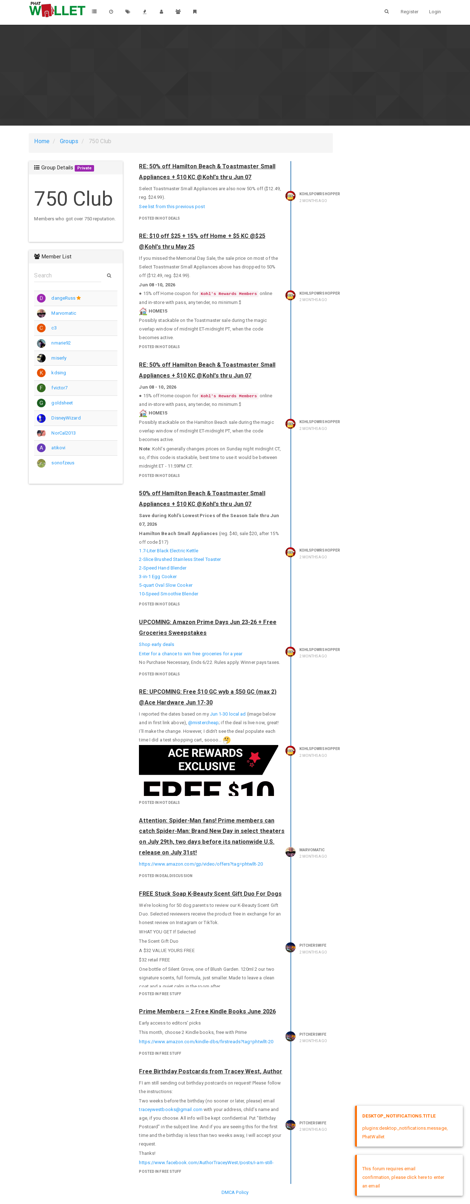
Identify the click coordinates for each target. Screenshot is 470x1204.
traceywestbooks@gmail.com (171, 1109)
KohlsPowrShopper (319, 194)
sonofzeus (62, 462)
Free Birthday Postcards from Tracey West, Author (210, 1071)
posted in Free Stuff (160, 994)
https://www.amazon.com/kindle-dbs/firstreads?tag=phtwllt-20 (206, 1041)
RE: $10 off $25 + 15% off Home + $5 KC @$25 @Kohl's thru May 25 (202, 241)
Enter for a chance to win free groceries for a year (190, 653)
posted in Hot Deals (159, 218)
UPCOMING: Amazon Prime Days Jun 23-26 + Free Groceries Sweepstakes (207, 627)
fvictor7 (59, 387)
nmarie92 (61, 343)
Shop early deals (156, 644)
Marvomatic (63, 313)
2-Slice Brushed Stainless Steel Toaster (180, 559)
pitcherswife (312, 945)
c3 (53, 328)
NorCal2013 (63, 433)
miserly (58, 358)
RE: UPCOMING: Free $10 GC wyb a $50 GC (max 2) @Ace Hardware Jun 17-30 (207, 697)
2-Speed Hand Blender (162, 568)
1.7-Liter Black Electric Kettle (168, 550)
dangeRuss (63, 298)
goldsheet (62, 403)
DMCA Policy (235, 1192)
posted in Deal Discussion (165, 876)
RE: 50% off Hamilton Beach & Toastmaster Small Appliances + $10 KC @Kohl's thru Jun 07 (207, 172)
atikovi (58, 447)
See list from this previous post (172, 206)
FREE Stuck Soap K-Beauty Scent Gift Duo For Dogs (210, 893)
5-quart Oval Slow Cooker (165, 585)
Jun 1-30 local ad (228, 714)
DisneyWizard (65, 418)
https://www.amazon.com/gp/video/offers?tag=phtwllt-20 (200, 864)
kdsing (58, 372)
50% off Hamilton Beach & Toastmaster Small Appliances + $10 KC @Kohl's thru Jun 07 (202, 498)
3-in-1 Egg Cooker (158, 576)
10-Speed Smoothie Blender (168, 593)
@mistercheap (203, 722)
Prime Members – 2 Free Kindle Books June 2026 (207, 1011)
